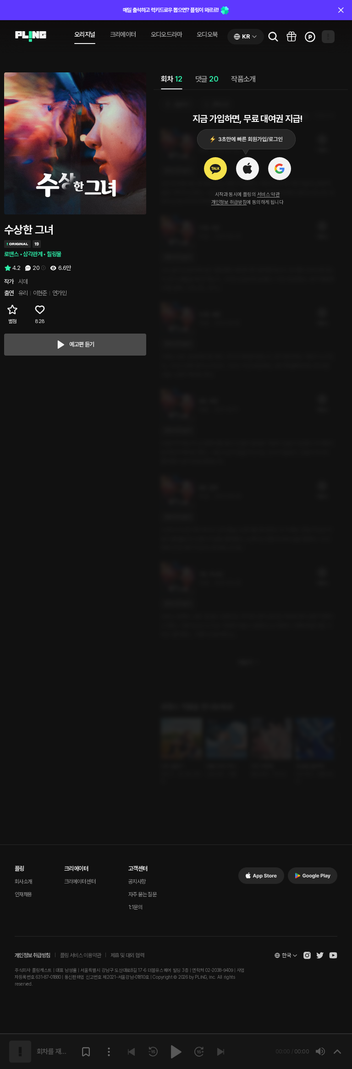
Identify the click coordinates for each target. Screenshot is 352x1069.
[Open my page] (328, 36)
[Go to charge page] (310, 36)
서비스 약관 (268, 194)
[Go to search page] (273, 36)
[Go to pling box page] (291, 36)
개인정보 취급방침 (229, 202)
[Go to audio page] (31, 36)
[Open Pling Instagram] (307, 955)
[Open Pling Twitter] (320, 955)
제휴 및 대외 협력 (127, 955)
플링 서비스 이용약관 (80, 955)
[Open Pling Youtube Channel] (333, 955)
